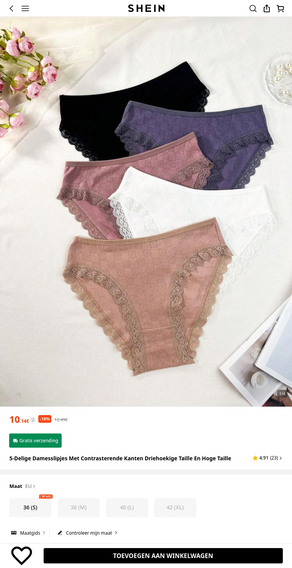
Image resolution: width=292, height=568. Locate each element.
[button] (268, 458)
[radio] (30, 507)
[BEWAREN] (21, 555)
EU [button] (30, 486)
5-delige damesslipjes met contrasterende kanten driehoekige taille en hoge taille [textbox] (120, 458)
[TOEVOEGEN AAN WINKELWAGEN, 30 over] (163, 555)
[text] (19, 419)
